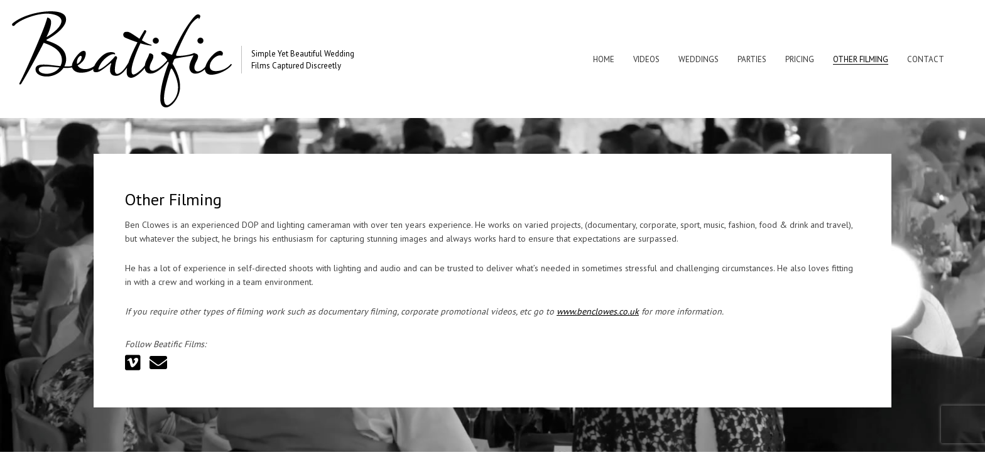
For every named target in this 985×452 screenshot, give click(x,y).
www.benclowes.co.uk (598, 315)
